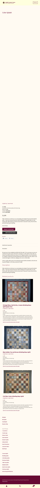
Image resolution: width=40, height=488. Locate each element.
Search (20, 486)
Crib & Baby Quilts (6, 458)
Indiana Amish (5, 442)
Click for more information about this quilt (11, 322)
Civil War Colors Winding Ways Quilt (13, 396)
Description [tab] (4, 248)
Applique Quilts (5, 464)
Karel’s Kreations (5, 444)
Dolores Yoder (5, 435)
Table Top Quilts (5, 462)
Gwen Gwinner (5, 437)
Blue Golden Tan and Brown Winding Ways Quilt (17, 352)
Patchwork (8, 210)
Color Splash (7, 212)
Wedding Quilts (5, 455)
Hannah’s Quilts (5, 439)
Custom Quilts (5, 453)
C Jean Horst (4, 430)
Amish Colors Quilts (6, 467)
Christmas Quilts (5, 469)
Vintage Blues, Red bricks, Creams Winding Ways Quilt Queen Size (17, 306)
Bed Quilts (4, 419)
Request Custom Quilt (9, 229)
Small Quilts (4, 421)
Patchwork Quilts (5, 460)
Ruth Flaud (4, 448)
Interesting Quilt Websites (7, 471)
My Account (6, 486)
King (5, 206)
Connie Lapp (4, 433)
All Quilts (4, 417)
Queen (6, 311)
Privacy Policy (4, 481)
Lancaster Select (5, 446)
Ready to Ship (5, 424)
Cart (31, 485)
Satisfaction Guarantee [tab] (7, 245)
